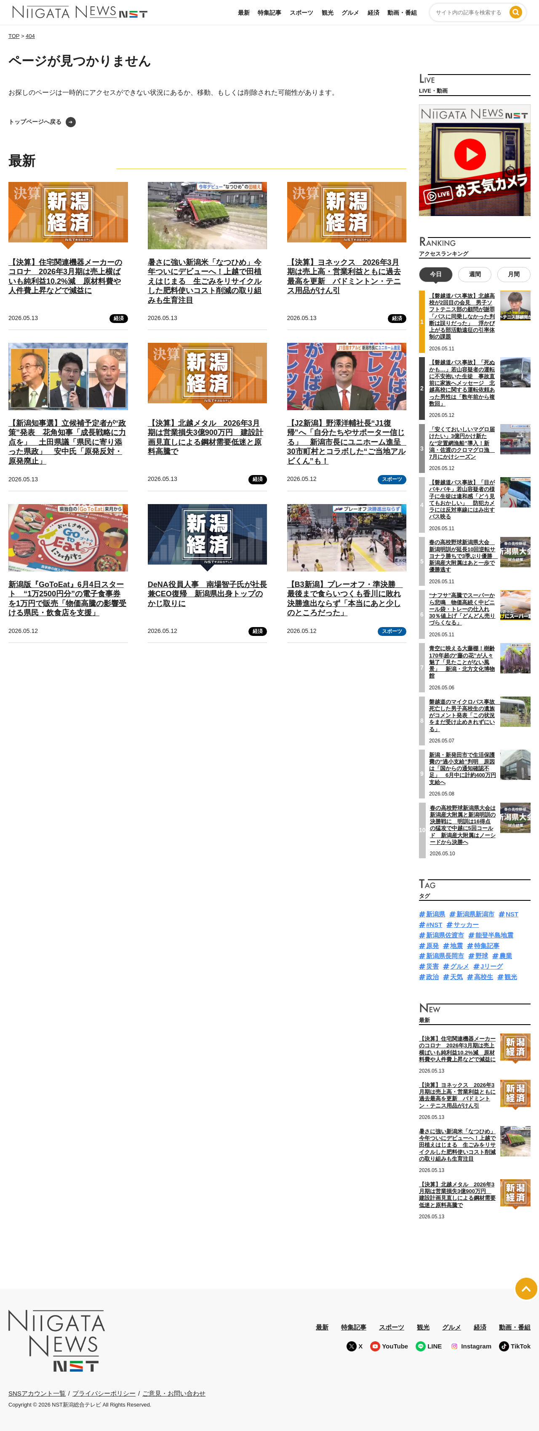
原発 (432, 945)
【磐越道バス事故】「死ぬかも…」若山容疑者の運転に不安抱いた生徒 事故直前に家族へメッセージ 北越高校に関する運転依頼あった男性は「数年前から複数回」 (462, 383)
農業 (505, 955)
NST (512, 914)
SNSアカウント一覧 (37, 1393)
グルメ (350, 12)
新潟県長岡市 (445, 955)
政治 (432, 976)
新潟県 (435, 914)
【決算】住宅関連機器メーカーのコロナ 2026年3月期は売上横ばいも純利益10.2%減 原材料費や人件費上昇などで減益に (457, 1049)
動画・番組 (402, 12)
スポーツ (301, 12)
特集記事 (269, 12)
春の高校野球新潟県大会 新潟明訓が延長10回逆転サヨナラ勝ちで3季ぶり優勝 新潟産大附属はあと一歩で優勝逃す (463, 556)
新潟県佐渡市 (445, 935)
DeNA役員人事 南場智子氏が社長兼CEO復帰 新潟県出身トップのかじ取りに (207, 594)
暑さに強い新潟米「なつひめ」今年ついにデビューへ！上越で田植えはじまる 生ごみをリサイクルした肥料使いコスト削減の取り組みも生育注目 (204, 281)
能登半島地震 (494, 935)
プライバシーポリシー (104, 1392)
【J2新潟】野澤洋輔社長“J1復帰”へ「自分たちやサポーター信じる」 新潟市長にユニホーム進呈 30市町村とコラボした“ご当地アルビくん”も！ (347, 442)
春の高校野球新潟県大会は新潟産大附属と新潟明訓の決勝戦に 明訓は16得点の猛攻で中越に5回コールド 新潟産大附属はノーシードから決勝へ (463, 824)
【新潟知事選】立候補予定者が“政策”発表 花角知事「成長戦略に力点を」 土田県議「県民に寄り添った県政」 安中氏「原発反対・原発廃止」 (67, 442)
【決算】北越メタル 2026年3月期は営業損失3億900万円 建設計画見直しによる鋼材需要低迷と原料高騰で (457, 1194)
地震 (456, 945)
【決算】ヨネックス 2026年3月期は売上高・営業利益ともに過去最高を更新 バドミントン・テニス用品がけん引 (457, 1095)
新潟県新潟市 (475, 914)
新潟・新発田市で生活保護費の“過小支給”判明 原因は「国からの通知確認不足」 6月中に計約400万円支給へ (462, 768)
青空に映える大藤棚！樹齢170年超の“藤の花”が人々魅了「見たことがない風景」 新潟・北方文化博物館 (462, 662)
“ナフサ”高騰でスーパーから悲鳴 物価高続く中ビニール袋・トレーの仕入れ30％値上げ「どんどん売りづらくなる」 (462, 609)
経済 (373, 12)
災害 (432, 966)
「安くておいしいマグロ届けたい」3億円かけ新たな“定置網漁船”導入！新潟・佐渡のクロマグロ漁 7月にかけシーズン (462, 443)
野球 (481, 955)
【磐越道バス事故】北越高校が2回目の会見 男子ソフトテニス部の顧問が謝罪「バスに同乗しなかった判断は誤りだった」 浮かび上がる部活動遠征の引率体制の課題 (462, 316)
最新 (244, 12)
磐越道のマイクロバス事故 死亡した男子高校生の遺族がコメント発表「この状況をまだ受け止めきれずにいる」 (464, 715)
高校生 (483, 976)
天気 (456, 976)
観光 (328, 12)
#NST (434, 924)
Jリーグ (491, 966)
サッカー (466, 924)
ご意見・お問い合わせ (173, 1392)
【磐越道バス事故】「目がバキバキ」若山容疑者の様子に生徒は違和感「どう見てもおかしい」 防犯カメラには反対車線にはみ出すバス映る (462, 499)
